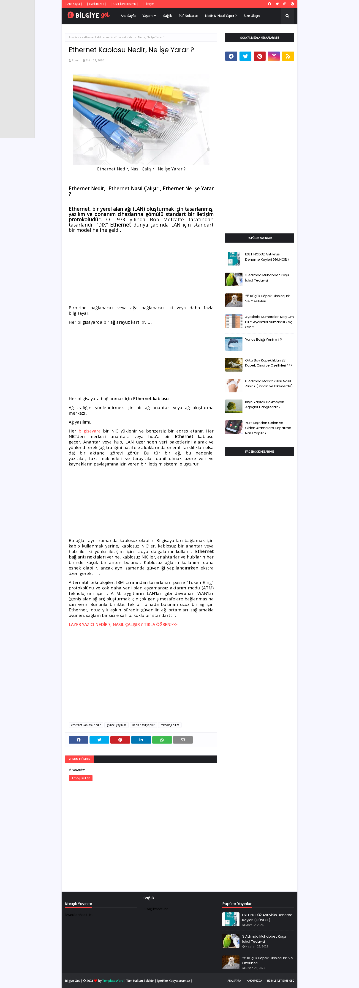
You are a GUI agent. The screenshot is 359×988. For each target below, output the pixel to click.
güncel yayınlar (116, 725)
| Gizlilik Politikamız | (125, 4)
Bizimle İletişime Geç (280, 980)
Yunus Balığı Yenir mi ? (263, 339)
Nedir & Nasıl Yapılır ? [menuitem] (221, 16)
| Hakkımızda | (96, 4)
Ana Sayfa (75, 37)
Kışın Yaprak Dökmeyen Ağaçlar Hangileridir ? (264, 405)
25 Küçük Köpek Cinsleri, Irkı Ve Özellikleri (267, 298)
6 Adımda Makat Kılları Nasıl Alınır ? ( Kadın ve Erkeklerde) (269, 384)
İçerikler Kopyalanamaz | (174, 981)
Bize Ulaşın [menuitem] (251, 16)
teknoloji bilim (170, 725)
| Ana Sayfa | (73, 4)
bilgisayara (90, 431)
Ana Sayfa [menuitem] (128, 16)
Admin (76, 60)
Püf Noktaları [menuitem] (188, 16)
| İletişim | (150, 4)
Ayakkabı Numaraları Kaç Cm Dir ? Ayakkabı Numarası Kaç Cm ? (269, 321)
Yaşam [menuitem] (147, 16)
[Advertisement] (141, 270)
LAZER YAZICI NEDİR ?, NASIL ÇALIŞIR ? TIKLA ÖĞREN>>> (123, 624)
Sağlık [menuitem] (167, 16)
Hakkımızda (254, 980)
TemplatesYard (112, 981)
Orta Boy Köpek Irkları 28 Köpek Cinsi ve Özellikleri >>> (268, 363)
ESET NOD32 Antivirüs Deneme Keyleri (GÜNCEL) (267, 257)
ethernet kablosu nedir (98, 37)
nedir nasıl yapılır (143, 725)
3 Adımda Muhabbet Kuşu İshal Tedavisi (267, 278)
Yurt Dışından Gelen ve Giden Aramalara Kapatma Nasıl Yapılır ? (268, 427)
